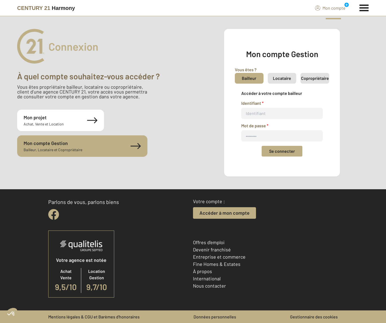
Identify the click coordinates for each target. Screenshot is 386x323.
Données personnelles (215, 316)
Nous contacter (209, 286)
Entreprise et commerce (219, 257)
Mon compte (330, 8)
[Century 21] (46, 8)
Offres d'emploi (209, 242)
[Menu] (364, 7)
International (207, 278)
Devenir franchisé (212, 250)
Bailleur (249, 78)
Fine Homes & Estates (216, 264)
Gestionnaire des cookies (314, 316)
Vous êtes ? (246, 69)
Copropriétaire (315, 78)
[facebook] (53, 214)
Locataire (282, 78)
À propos (202, 271)
